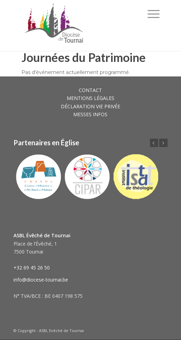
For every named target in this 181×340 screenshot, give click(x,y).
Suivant (163, 143)
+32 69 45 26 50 (31, 267)
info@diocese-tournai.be (40, 279)
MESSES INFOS (90, 114)
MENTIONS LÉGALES (90, 98)
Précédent (154, 143)
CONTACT (90, 90)
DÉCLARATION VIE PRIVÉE (90, 106)
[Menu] (153, 14)
